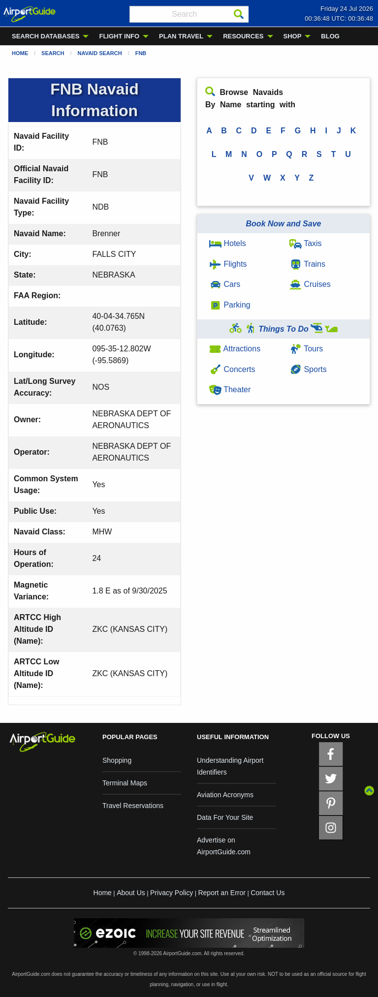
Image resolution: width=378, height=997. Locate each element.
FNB (141, 53)
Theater (230, 389)
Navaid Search (100, 53)
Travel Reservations (132, 806)
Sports (308, 369)
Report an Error (221, 893)
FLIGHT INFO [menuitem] (119, 36)
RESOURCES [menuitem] (243, 36)
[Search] (239, 14)
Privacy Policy (171, 893)
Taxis (305, 243)
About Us (131, 893)
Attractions (234, 348)
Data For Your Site (225, 817)
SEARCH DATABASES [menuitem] (45, 36)
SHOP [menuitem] (293, 36)
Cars (224, 284)
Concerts (232, 369)
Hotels (227, 243)
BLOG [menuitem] (330, 36)
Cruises (310, 284)
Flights (228, 264)
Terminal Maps (124, 783)
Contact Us (267, 893)
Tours (306, 348)
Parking (230, 305)
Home (20, 53)
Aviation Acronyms (225, 795)
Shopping (116, 760)
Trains (307, 264)
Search (52, 53)
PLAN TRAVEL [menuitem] (181, 36)
